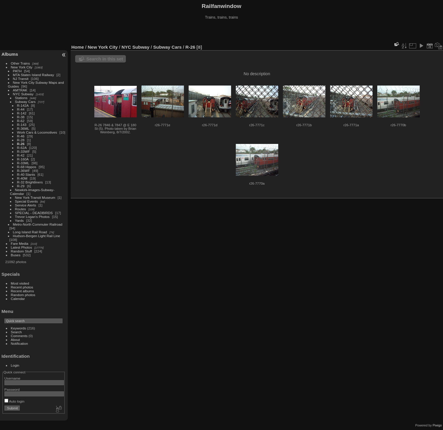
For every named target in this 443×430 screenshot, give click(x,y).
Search (16, 332)
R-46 (21, 136)
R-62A (22, 148)
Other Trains (20, 63)
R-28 (21, 140)
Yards (19, 220)
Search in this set (104, 58)
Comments (19, 336)
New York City (21, 67)
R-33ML (23, 163)
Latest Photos (21, 247)
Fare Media (20, 243)
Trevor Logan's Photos (32, 217)
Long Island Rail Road (30, 232)
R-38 (21, 117)
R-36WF (23, 171)
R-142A (23, 105)
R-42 (21, 155)
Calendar (18, 299)
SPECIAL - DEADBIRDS (34, 213)
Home (77, 47)
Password (12, 389)
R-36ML (23, 128)
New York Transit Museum (35, 197)
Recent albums (22, 291)
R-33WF (23, 151)
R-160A (23, 159)
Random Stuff (21, 251)
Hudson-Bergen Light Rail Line (36, 236)
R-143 (22, 125)
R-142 (22, 113)
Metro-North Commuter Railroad (37, 224)
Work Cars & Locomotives (37, 132)
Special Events (26, 201)
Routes (20, 209)
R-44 (21, 109)
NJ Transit (21, 79)
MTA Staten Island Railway (33, 75)
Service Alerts (25, 205)
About (15, 340)
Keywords (18, 328)
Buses (16, 255)
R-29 (21, 186)
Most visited (20, 283)
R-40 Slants (26, 174)
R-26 (21, 144)
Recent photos (22, 287)
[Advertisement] (222, 32)
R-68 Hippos (26, 167)
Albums (9, 54)
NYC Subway (23, 94)
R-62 (21, 121)
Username (12, 378)
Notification (19, 343)
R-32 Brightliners (30, 182)
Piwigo (437, 425)
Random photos (23, 295)
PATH (17, 71)
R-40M (22, 178)
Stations (21, 98)
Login (15, 365)
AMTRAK (20, 90)
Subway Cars (25, 102)
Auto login (14, 401)
